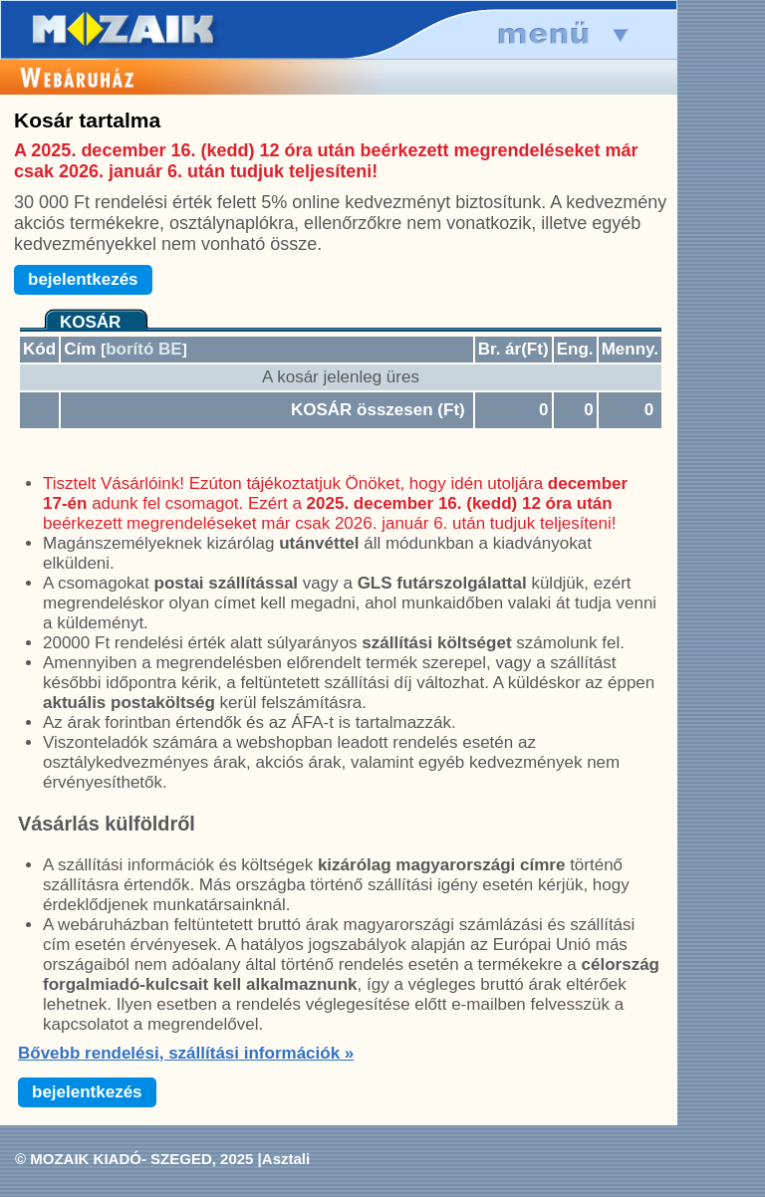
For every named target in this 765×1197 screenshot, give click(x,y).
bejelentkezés (83, 279)
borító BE (144, 349)
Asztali (286, 1158)
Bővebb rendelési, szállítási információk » (186, 1053)
